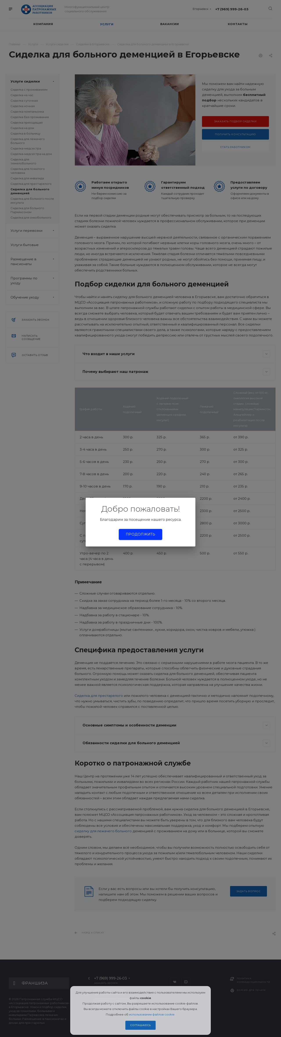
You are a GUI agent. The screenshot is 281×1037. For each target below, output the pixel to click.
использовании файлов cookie (152, 1014)
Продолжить (140, 534)
